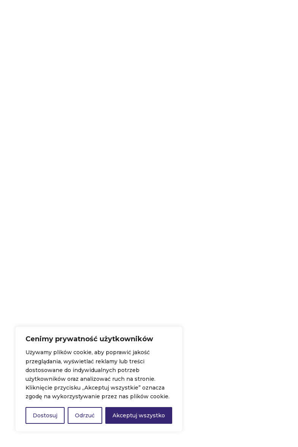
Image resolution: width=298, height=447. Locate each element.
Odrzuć (85, 415)
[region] (98, 379)
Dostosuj (45, 415)
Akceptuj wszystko (139, 415)
